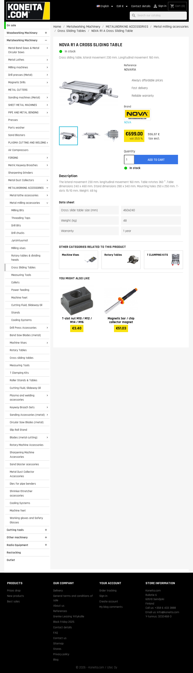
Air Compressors (18, 150)
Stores (57, 649)
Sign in (103, 596)
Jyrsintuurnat (19, 240)
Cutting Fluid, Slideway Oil (26, 305)
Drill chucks (17, 233)
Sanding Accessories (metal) (27, 415)
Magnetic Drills (17, 82)
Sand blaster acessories (24, 464)
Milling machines (18, 67)
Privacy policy (61, 654)
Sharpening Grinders (20, 173)
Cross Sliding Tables (23, 267)
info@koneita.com (168, 612)
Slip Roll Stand (18, 430)
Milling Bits (17, 210)
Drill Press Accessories (23, 328)
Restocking (14, 552)
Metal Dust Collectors (21, 180)
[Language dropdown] (105, 6)
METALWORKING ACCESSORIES (26, 188)
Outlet (11, 560)
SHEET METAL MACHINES (22, 105)
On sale (11, 25)
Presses (13, 120)
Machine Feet (19, 297)
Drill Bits (16, 225)
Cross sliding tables (21, 358)
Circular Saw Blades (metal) (26, 422)
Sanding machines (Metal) (24, 97)
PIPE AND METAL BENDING (23, 112)
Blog (55, 659)
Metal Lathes (16, 60)
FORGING (13, 158)
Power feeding (20, 290)
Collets (15, 282)
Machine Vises (18, 343)
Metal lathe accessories (24, 195)
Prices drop (14, 590)
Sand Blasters (16, 135)
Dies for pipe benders (23, 484)
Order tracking (107, 590)
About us (58, 606)
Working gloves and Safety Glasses (26, 520)
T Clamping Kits (19, 373)
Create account (108, 601)
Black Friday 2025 (63, 622)
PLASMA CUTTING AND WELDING (27, 142)
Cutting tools (15, 530)
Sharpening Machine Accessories (22, 454)
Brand (127, 106)
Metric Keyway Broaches (23, 165)
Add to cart (156, 160)
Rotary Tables (18, 350)
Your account (110, 583)
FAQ (55, 633)
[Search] (158, 16)
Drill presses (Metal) (20, 75)
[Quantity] (129, 159)
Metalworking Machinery (22, 40)
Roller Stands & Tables (23, 380)
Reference (130, 65)
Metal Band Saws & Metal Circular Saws (23, 50)
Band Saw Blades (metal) (25, 335)
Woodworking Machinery (22, 33)
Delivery (58, 590)
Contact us (60, 638)
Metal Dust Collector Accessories (22, 474)
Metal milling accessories (25, 203)
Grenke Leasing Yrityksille (68, 616)
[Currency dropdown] (123, 6)
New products (15, 596)
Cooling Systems (21, 320)
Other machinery (17, 537)
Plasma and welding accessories (22, 397)
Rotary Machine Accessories (26, 445)
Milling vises (18, 248)
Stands (15, 312)
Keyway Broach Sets (22, 407)
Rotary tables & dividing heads (25, 258)
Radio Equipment (17, 545)
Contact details (141, 6)
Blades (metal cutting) (23, 437)
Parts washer (16, 127)
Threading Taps (20, 218)
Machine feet (18, 510)
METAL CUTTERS (17, 90)
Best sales (13, 601)
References (60, 611)
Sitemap (58, 643)
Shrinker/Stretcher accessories (21, 493)
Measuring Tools (21, 275)
